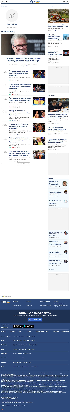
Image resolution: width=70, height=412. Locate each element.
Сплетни (19, 366)
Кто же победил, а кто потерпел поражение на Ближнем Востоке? (55, 192)
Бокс (19, 65)
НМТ (36, 344)
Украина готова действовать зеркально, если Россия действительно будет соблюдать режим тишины (58, 146)
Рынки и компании (17, 358)
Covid (30, 362)
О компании (15, 301)
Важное (50, 6)
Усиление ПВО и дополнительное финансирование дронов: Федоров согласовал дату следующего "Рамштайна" (58, 116)
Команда (29, 301)
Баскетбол (19, 340)
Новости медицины (17, 362)
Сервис (32, 349)
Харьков (18, 336)
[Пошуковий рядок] (67, 2)
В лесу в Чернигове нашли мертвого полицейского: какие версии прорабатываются (57, 129)
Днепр (28, 336)
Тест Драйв (15, 349)
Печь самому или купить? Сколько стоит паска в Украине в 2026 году (58, 25)
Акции (28, 349)
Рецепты (15, 353)
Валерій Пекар (51, 196)
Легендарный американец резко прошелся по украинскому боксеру (19, 145)
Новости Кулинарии (27, 353)
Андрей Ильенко (52, 237)
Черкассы (33, 336)
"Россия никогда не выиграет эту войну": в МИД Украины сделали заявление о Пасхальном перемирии (57, 141)
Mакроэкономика (26, 358)
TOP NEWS (51, 95)
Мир (20, 331)
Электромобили (22, 349)
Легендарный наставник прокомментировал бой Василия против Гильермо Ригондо (20, 131)
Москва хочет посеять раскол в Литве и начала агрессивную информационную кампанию (55, 202)
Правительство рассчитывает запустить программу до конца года (55, 43)
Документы (29, 305)
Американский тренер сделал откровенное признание (19, 92)
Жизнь (29, 331)
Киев (14, 336)
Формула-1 (33, 340)
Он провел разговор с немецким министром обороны (58, 120)
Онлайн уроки (24, 344)
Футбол (14, 340)
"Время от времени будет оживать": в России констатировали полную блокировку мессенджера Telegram (55, 53)
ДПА (30, 344)
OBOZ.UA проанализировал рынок (55, 28)
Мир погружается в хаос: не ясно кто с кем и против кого (55, 233)
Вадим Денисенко (52, 186)
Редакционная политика (45, 305)
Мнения (50, 178)
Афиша (14, 366)
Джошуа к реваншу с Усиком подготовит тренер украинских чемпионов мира (23, 59)
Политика (12, 331)
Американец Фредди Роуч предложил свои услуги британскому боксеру (23, 64)
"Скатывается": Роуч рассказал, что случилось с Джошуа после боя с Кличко (20, 87)
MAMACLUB (25, 362)
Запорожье (23, 336)
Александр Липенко (53, 246)
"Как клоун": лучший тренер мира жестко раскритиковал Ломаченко (19, 140)
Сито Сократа (51, 205)
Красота (24, 366)
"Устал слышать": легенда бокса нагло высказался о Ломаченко (18, 73)
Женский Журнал (34, 366)
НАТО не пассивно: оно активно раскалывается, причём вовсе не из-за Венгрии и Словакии (55, 262)
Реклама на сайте (17, 305)
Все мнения (51, 269)
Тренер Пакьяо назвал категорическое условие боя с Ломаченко (20, 113)
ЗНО (33, 344)
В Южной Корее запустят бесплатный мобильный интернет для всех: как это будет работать (54, 37)
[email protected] (17, 402)
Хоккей (24, 340)
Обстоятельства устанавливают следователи (58, 133)
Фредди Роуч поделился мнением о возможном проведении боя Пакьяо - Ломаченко (20, 158)
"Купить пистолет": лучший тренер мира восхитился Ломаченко (18, 126)
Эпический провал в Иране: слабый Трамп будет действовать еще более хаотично (54, 183)
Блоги (46, 331)
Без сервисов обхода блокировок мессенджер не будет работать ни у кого (54, 59)
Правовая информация (45, 301)
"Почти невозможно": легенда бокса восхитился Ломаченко (20, 99)
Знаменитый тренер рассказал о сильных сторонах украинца (18, 103)
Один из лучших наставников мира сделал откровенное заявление (19, 118)
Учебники (18, 344)
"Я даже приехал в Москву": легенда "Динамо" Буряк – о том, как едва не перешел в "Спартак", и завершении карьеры (55, 243)
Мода (28, 366)
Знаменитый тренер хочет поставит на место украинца (19, 78)
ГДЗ (14, 344)
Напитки (20, 353)
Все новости (65, 331)
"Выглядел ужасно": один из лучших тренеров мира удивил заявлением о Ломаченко (20, 153)
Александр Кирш (52, 265)
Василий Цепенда (52, 256)
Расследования (40, 331)
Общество (56, 331)
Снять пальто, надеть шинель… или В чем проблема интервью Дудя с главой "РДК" (55, 252)
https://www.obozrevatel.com (47, 373)
